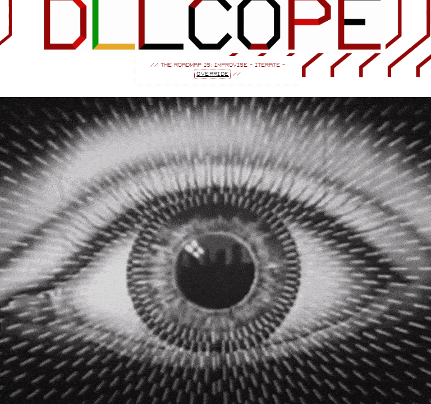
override (212, 74)
